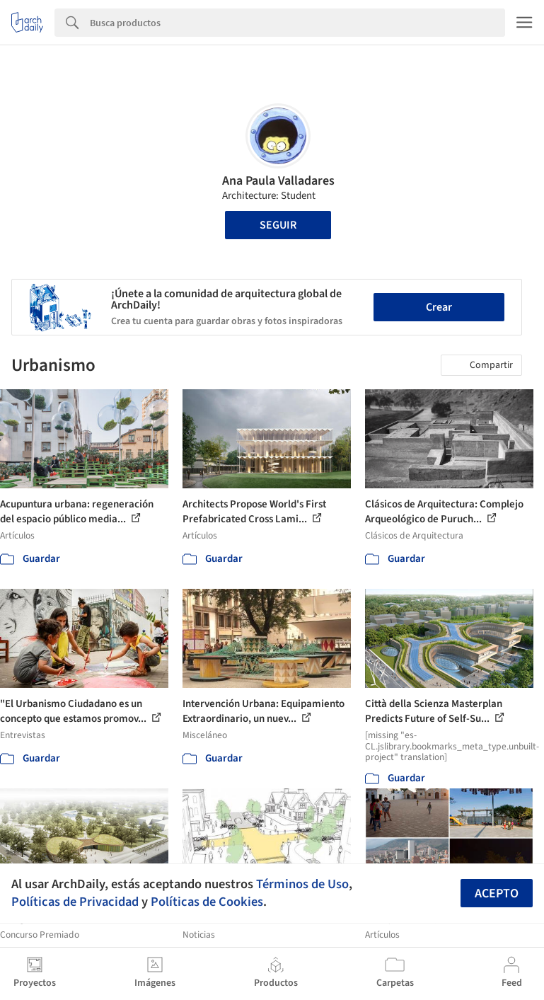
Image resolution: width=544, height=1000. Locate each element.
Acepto (497, 893)
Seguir (278, 225)
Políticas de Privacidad (75, 901)
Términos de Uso (302, 884)
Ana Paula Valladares (278, 181)
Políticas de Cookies (207, 901)
